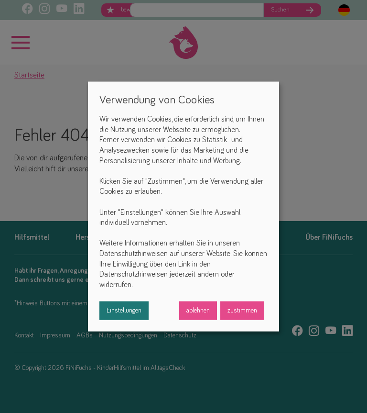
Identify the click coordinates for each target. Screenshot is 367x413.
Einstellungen (124, 310)
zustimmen (242, 310)
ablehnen (198, 310)
